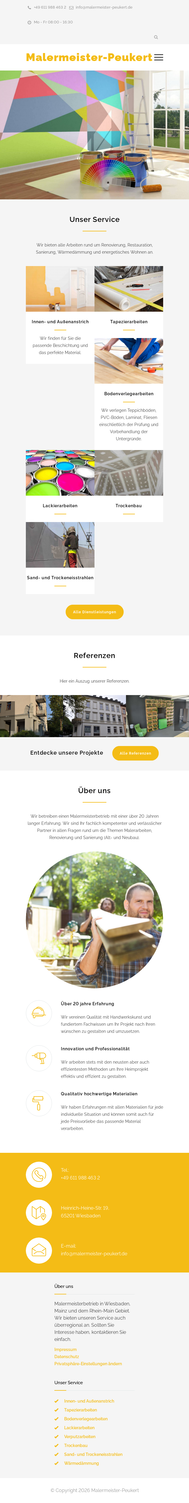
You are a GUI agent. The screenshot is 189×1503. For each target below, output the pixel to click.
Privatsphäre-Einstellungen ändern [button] (88, 1363)
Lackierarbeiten (60, 505)
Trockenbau (129, 505)
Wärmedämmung (81, 1463)
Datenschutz (66, 1356)
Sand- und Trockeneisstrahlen (60, 577)
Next (181, 716)
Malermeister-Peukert (89, 57)
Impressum (65, 1349)
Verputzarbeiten (79, 1436)
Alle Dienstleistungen (94, 612)
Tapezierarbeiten (129, 321)
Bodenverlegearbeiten (129, 393)
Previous (7, 716)
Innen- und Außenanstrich (60, 321)
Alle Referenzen (135, 753)
